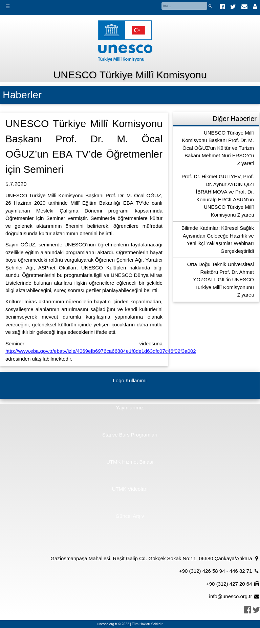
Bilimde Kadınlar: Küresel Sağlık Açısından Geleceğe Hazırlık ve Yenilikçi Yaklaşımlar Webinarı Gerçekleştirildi (217, 239)
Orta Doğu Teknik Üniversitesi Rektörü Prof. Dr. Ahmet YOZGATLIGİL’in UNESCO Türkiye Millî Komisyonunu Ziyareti (220, 279)
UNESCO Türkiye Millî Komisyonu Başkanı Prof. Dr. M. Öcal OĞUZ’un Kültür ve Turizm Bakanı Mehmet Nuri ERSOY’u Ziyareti (218, 148)
